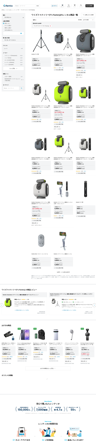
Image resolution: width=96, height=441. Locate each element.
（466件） (11, 356)
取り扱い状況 (6, 37)
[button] (48, 368)
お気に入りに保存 (88, 14)
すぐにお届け (8, 25)
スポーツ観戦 (8, 76)
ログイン (54, 5)
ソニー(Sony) (8, 57)
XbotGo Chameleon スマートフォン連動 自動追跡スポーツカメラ (18, 294)
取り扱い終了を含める (10, 40)
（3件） (84, 70)
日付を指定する (8, 30)
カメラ (5, 48)
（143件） (58, 356)
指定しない (7, 23)
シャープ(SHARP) (9, 64)
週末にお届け (8, 27)
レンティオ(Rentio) (9, 62)
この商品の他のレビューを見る (22, 310)
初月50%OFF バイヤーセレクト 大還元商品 (12, 79)
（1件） (62, 67)
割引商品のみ (8, 17)
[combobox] (27, 5)
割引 (4, 15)
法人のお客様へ (89, 5)
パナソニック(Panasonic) (11, 55)
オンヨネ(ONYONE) (10, 60)
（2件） (42, 352)
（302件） (74, 356)
